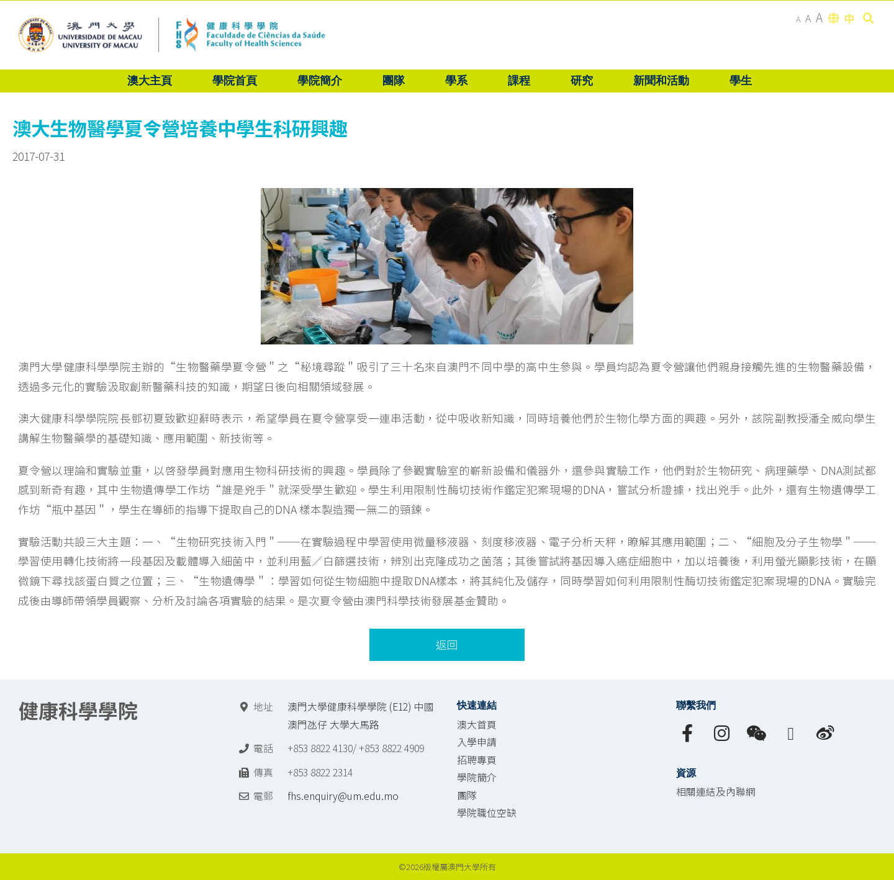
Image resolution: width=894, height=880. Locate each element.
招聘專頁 (477, 760)
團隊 (467, 795)
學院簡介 (477, 777)
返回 (447, 644)
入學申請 (477, 742)
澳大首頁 (477, 724)
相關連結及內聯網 (716, 791)
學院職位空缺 (487, 813)
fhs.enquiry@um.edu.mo (343, 796)
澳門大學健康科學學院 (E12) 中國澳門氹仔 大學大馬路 (360, 715)
